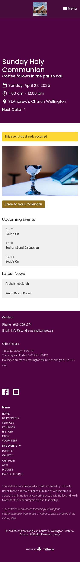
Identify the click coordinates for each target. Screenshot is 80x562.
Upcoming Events (18, 219)
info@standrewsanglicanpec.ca (32, 330)
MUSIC (6, 436)
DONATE (7, 451)
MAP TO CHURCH (12, 474)
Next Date (14, 109)
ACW (5, 465)
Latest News (13, 273)
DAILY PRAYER (10, 418)
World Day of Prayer (19, 293)
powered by (40, 549)
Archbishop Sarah (17, 284)
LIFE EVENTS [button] (12, 446)
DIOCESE (7, 470)
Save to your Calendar (23, 204)
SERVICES (8, 423)
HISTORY (7, 432)
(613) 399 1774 (22, 324)
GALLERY (7, 455)
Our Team (8, 461)
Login (57, 534)
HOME (6, 414)
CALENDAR (8, 427)
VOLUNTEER (9, 441)
